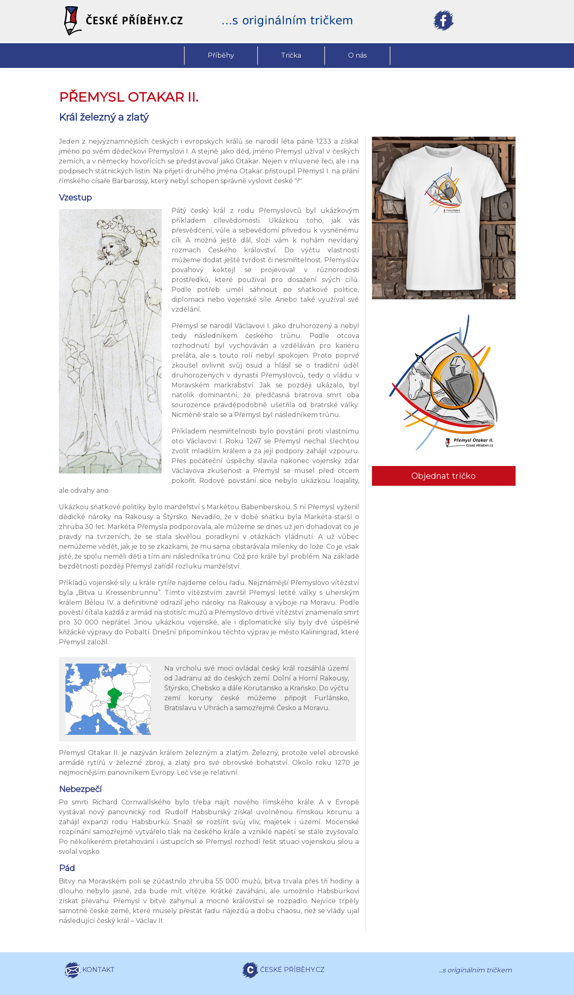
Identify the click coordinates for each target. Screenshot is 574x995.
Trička (291, 55)
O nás (357, 55)
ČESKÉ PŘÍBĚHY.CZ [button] (283, 970)
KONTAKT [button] (89, 970)
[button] (131, 20)
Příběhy (221, 55)
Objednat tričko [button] (443, 476)
